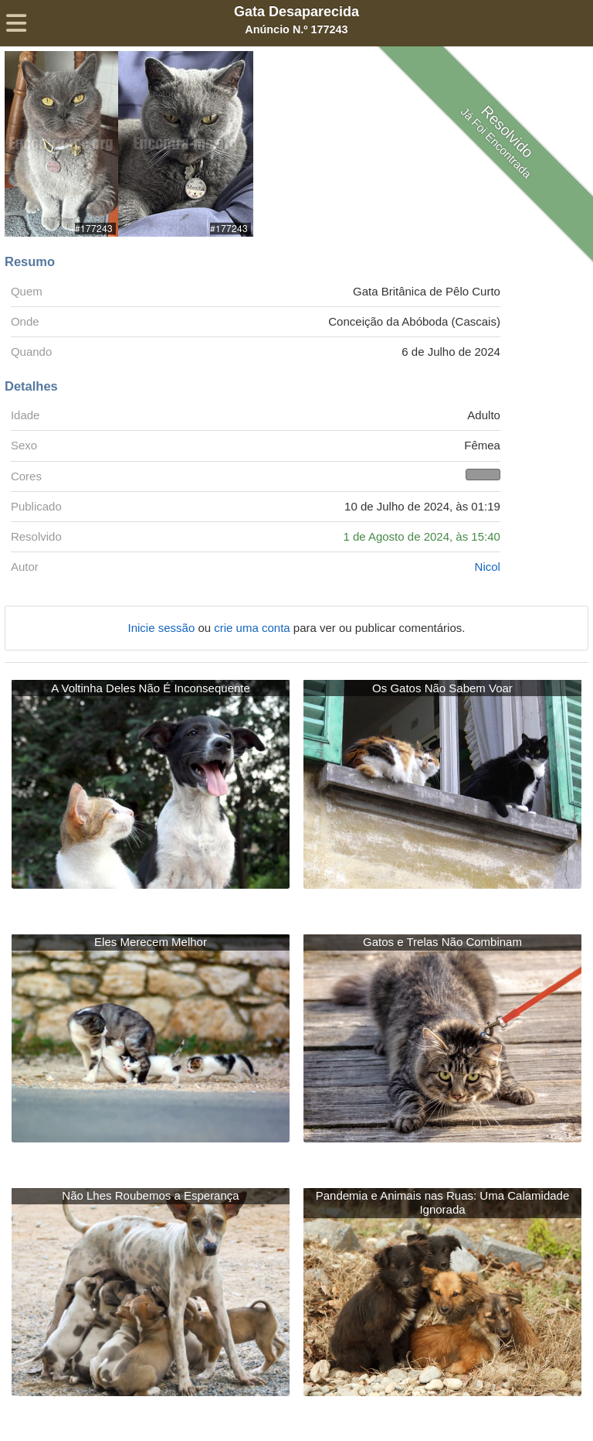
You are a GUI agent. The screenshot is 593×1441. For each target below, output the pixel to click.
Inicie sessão (163, 627)
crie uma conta (253, 627)
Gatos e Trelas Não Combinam (442, 941)
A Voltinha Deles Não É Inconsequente (150, 688)
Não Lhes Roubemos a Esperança (150, 1195)
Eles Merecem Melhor (150, 941)
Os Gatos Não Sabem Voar (442, 688)
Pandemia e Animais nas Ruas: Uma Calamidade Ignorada (443, 1202)
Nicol (487, 566)
